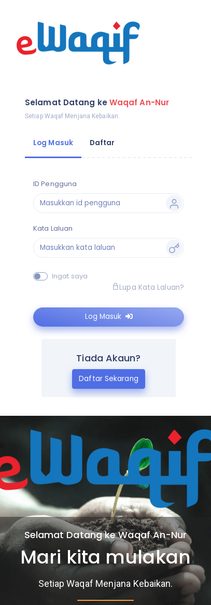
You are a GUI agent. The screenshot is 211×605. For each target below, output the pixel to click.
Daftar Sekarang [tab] (108, 379)
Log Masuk (109, 316)
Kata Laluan (53, 228)
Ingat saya (70, 276)
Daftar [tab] (102, 143)
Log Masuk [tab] (53, 143)
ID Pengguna (55, 184)
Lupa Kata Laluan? (148, 287)
